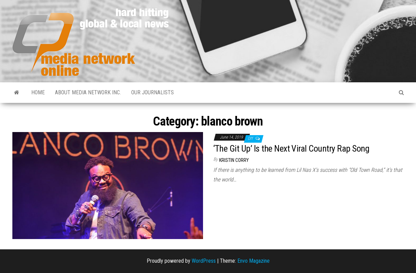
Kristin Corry (234, 160)
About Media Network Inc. (88, 92)
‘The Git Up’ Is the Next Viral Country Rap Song (291, 148)
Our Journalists (152, 92)
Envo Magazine (253, 261)
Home (38, 92)
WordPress (204, 261)
